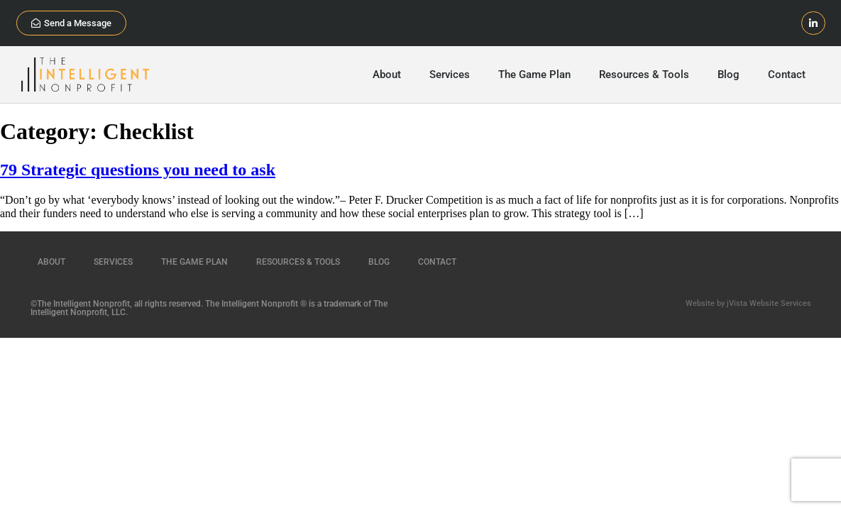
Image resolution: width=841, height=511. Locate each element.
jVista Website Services (769, 303)
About (387, 74)
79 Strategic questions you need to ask (137, 169)
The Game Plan (534, 74)
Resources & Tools (644, 74)
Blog (729, 74)
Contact (787, 74)
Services (449, 74)
